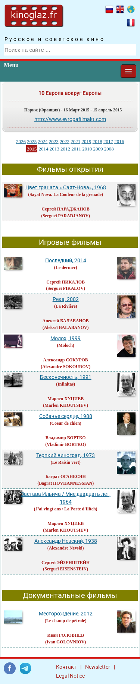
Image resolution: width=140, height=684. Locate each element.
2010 (87, 149)
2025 (32, 141)
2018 (97, 141)
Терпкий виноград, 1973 (65, 455)
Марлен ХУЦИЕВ (65, 398)
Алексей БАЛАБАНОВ (66, 320)
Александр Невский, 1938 (65, 541)
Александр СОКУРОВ (65, 359)
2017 (108, 141)
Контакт (66, 667)
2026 (21, 141)
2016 (119, 141)
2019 (86, 141)
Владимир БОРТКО (66, 437)
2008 (109, 149)
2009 (98, 149)
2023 (54, 141)
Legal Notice (70, 676)
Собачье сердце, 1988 (65, 416)
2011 (76, 149)
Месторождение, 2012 (66, 614)
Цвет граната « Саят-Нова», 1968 (65, 187)
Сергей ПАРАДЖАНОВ (66, 209)
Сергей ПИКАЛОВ (65, 282)
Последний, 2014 (65, 260)
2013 (54, 149)
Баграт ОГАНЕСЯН (66, 476)
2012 (65, 149)
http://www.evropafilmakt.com (70, 119)
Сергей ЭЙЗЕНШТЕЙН (65, 562)
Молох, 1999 (65, 338)
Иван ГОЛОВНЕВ (65, 635)
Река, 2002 (66, 299)
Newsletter (97, 667)
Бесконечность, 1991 (65, 377)
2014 (44, 149)
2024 (42, 141)
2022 (64, 141)
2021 (75, 141)
